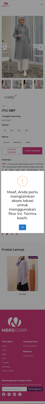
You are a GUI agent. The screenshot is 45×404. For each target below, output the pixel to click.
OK (22, 227)
